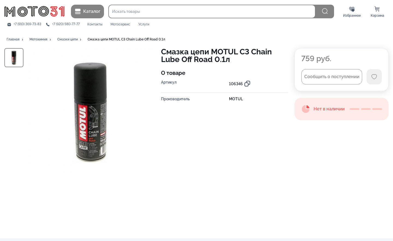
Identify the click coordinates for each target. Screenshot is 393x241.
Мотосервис (120, 24)
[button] (15, 40)
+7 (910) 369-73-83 (27, 24)
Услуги (143, 24)
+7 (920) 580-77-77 (66, 24)
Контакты (94, 24)
